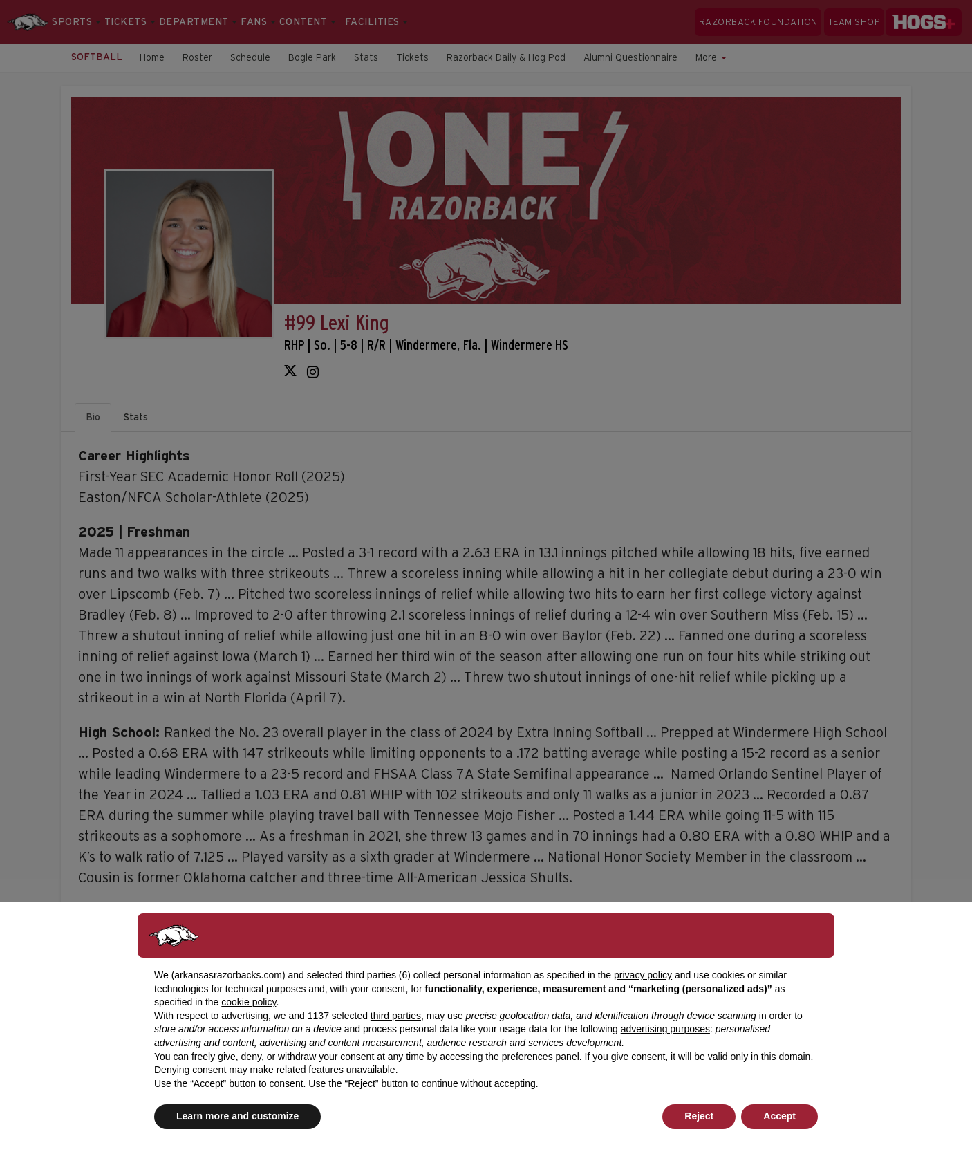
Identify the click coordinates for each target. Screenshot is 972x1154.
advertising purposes (665, 1028)
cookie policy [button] (248, 1001)
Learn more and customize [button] (237, 1116)
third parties (396, 1015)
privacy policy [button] (643, 974)
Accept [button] (779, 1116)
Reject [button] (698, 1116)
